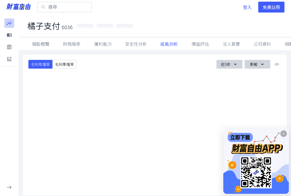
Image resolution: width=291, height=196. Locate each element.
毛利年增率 (40, 64)
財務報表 (72, 44)
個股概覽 (40, 44)
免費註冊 (271, 7)
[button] (9, 23)
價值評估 (200, 44)
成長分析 (169, 44)
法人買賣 (231, 44)
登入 (247, 7)
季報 (257, 64)
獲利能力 (103, 44)
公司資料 (262, 44)
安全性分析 (136, 44)
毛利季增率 (64, 64)
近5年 (229, 64)
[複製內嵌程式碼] (276, 64)
